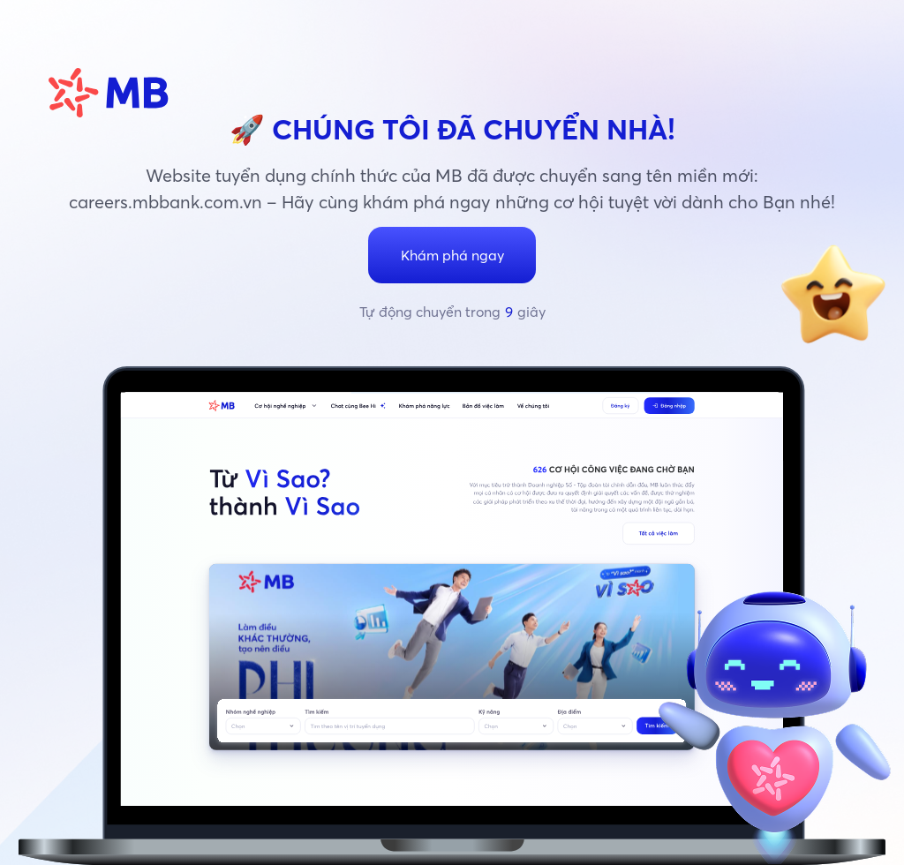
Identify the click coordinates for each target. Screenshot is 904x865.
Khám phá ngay (452, 255)
